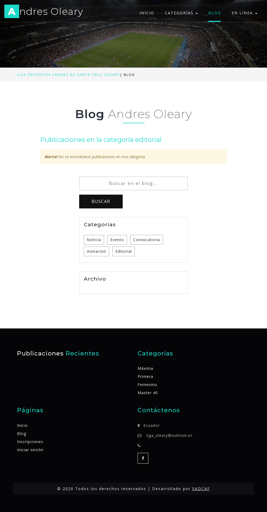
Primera (145, 376)
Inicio (146, 12)
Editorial (123, 251)
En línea (244, 12)
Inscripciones (30, 441)
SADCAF (201, 488)
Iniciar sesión (30, 449)
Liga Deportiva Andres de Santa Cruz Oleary (68, 74)
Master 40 (148, 392)
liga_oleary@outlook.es (169, 435)
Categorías (181, 12)
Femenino (147, 384)
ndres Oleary (43, 12)
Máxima (145, 368)
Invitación (96, 251)
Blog (214, 12)
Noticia (94, 239)
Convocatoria (146, 239)
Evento (117, 239)
